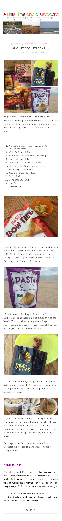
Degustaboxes (10, 472)
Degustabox (15, 43)
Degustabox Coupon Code (39, 43)
